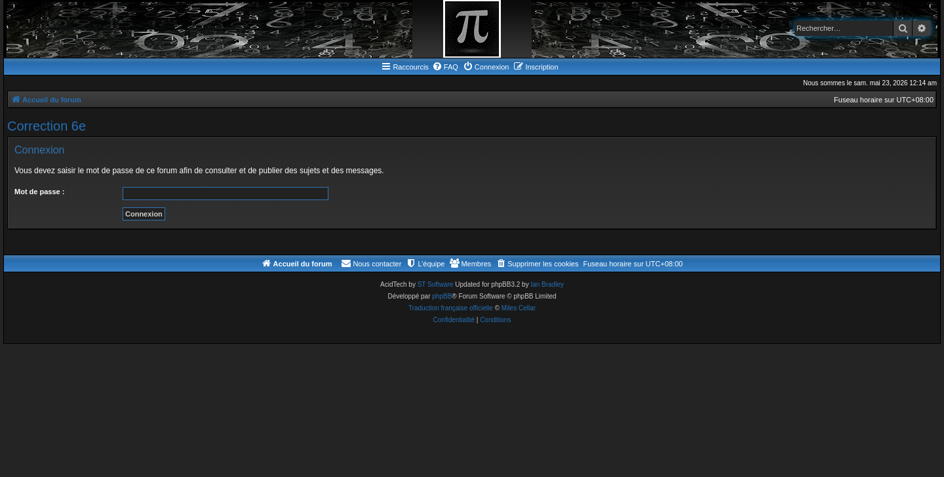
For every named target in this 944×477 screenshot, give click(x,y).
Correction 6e (46, 126)
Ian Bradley (547, 284)
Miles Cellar (519, 308)
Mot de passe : (39, 192)
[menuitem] (445, 67)
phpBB (442, 296)
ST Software (436, 284)
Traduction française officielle (450, 308)
